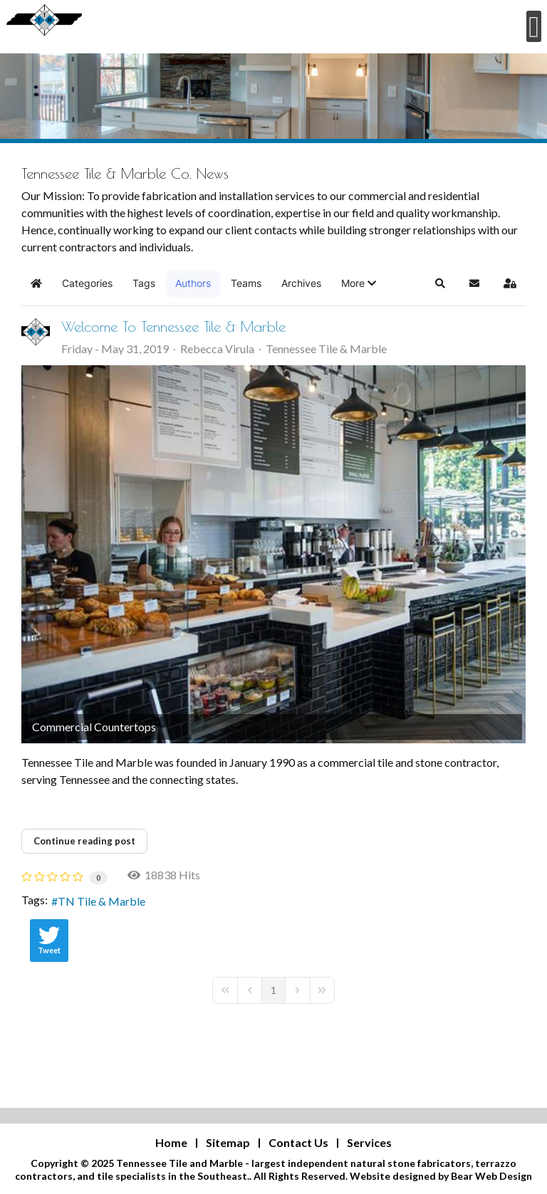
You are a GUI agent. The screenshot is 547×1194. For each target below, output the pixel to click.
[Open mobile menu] (533, 26)
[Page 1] (273, 990)
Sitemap (228, 1142)
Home (171, 1142)
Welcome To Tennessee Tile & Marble (173, 326)
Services (369, 1142)
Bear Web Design (491, 1176)
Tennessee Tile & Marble (326, 349)
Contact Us (298, 1142)
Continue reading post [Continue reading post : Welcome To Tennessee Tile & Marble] (84, 841)
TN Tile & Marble (101, 901)
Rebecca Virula (217, 348)
